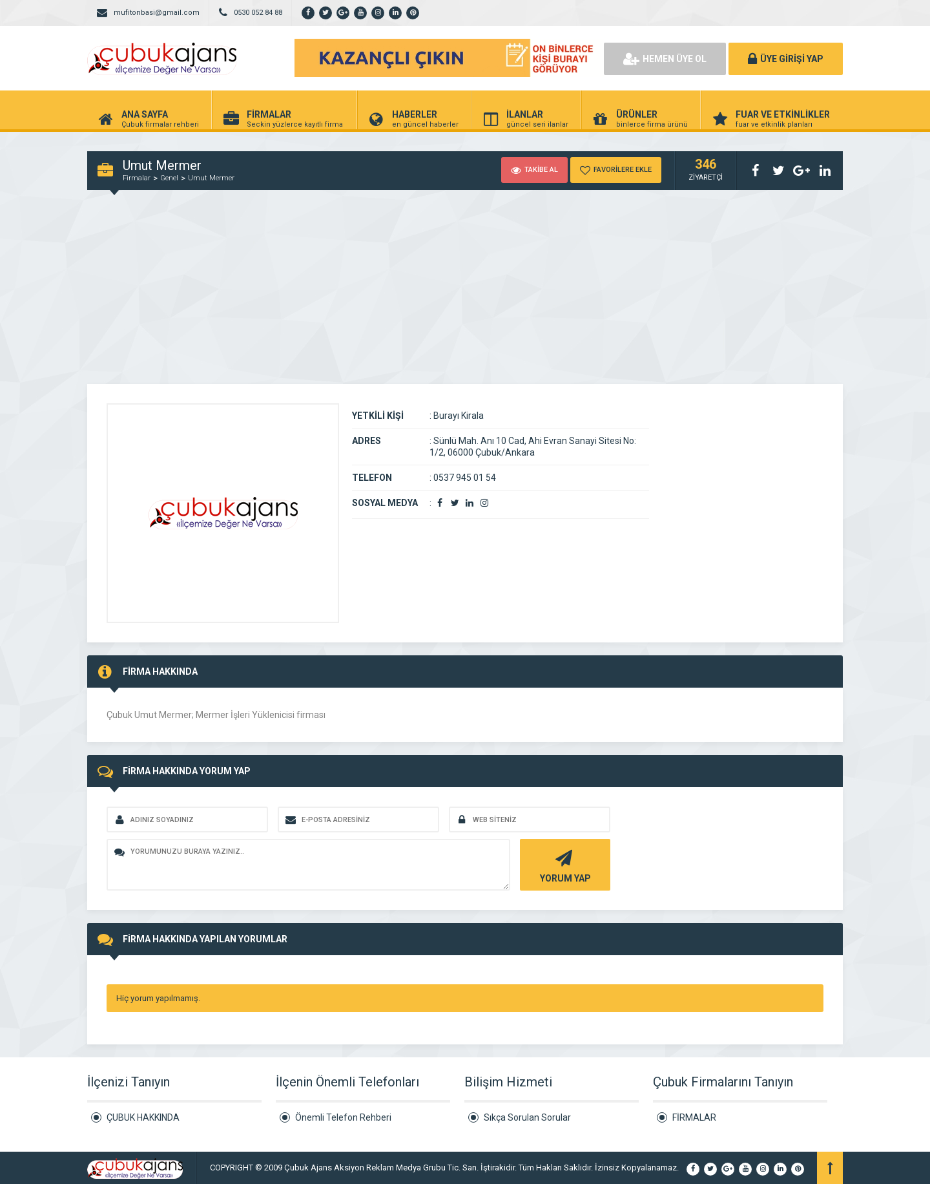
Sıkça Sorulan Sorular (527, 1117)
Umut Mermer (211, 178)
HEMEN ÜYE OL (665, 59)
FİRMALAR (694, 1117)
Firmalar (136, 178)
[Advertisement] (465, 296)
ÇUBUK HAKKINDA (143, 1117)
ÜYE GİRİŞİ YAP (785, 59)
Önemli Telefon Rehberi (343, 1117)
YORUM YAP (563, 865)
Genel (169, 178)
